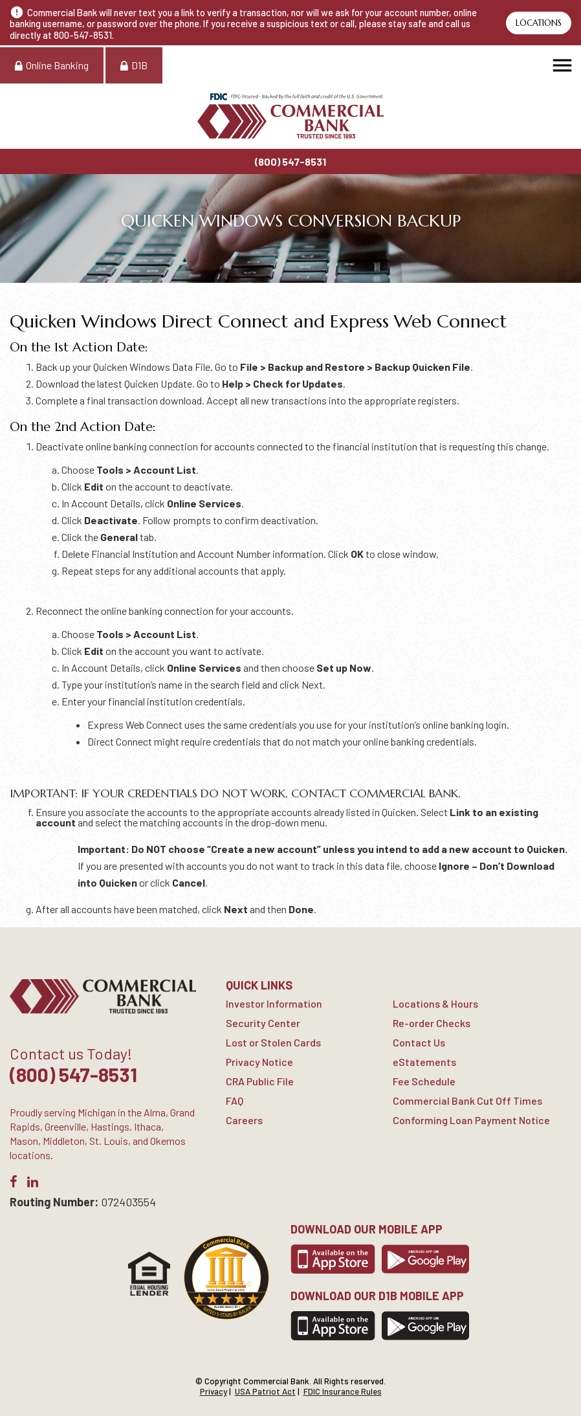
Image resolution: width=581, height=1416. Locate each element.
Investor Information (274, 1003)
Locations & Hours (435, 1003)
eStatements (424, 1062)
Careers (244, 1120)
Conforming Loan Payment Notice (471, 1120)
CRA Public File (260, 1081)
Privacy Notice (259, 1062)
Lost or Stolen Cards (273, 1042)
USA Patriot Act (265, 1391)
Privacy (213, 1391)
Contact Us (419, 1042)
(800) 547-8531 (290, 161)
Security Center (263, 1023)
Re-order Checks (431, 1023)
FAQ (234, 1100)
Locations (539, 22)
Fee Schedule (424, 1081)
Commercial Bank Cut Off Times (467, 1100)
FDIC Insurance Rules (342, 1391)
